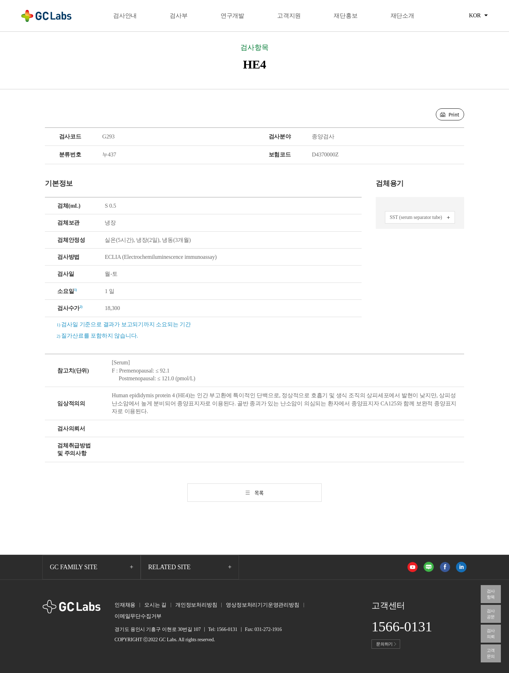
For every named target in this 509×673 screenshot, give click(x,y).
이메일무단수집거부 (138, 616)
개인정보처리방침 (196, 605)
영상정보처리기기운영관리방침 (262, 605)
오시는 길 (155, 605)
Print (454, 114)
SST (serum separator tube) (416, 217)
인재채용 (125, 605)
